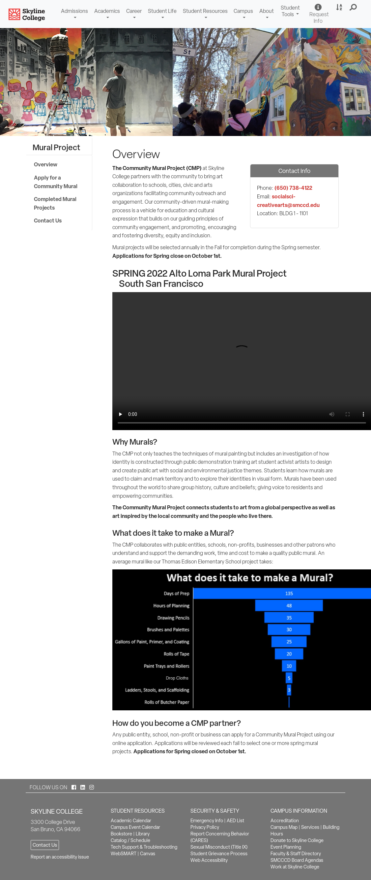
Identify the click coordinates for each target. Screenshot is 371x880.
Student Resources (205, 11)
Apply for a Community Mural (55, 182)
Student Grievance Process (218, 854)
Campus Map (284, 827)
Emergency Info (206, 821)
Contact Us (48, 220)
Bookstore (121, 834)
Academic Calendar (131, 821)
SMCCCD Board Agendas (297, 860)
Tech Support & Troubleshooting (144, 847)
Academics (107, 11)
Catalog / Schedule (130, 840)
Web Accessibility (209, 860)
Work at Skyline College (295, 867)
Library (143, 834)
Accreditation (285, 821)
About (266, 11)
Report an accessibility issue (60, 857)
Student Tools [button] (291, 11)
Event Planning (286, 847)
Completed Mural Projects (55, 203)
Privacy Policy (204, 827)
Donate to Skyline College (297, 840)
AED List (235, 821)
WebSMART (123, 854)
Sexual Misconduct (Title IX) (218, 847)
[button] (353, 7)
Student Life (162, 11)
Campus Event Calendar (135, 827)
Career (134, 11)
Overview (45, 164)
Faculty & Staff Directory (296, 854)
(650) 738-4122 (293, 187)
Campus (243, 11)
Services (310, 827)
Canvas (147, 854)
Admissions (74, 11)
